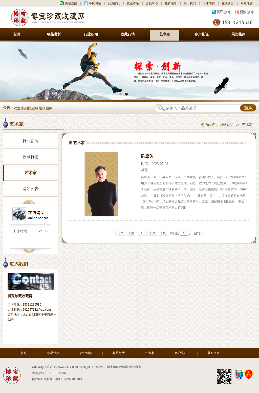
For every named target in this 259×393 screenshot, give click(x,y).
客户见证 (202, 34)
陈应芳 (147, 156)
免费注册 (171, 3)
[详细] (181, 207)
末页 (163, 233)
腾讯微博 (224, 12)
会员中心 (152, 3)
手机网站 (95, 3)
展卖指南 (238, 34)
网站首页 (227, 125)
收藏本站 (133, 3)
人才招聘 (209, 3)
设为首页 (114, 3)
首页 (16, 34)
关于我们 (190, 3)
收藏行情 (128, 34)
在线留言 (228, 3)
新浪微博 (247, 12)
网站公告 (31, 188)
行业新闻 (91, 34)
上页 (131, 233)
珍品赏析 (54, 34)
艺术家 (164, 34)
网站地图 (247, 3)
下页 (152, 233)
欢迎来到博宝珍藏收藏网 (33, 108)
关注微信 (71, 3)
